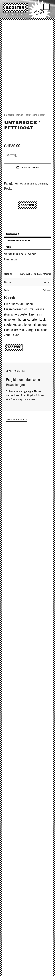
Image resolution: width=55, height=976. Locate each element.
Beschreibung (12, 233)
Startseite (9, 114)
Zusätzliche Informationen (17, 240)
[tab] (27, 234)
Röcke (8, 188)
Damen (19, 114)
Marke (8, 246)
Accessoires (28, 183)
